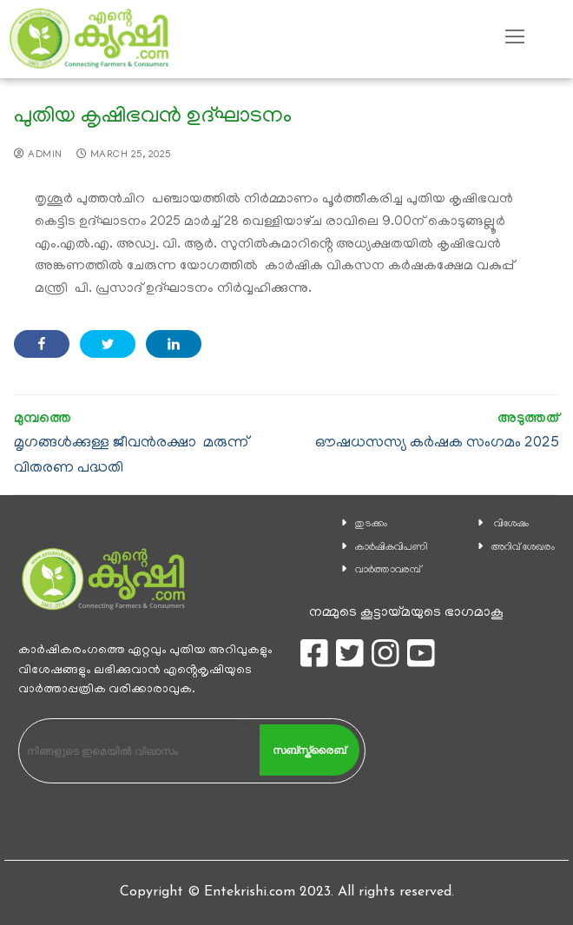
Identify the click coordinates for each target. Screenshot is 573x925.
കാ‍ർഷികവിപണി (391, 547)
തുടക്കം (371, 524)
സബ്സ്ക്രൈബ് (309, 750)
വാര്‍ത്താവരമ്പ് (388, 570)
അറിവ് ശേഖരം (523, 547)
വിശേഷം (511, 524)
